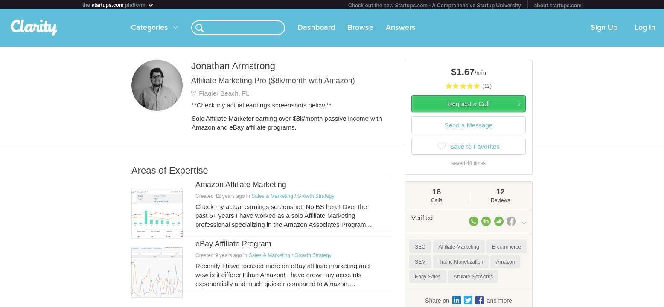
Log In (645, 29)
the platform (118, 5)
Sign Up (604, 29)
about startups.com (558, 6)
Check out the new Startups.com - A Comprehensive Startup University (434, 6)
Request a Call (468, 105)
